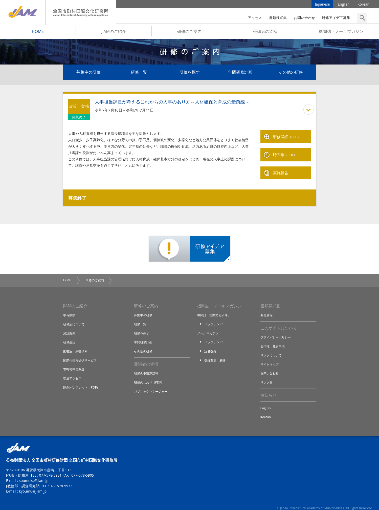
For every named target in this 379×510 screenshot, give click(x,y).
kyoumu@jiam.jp (33, 485)
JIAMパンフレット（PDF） (82, 380)
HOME (38, 33)
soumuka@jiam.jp (34, 475)
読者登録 (210, 344)
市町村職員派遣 (74, 362)
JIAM (22, 12)
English (343, 5)
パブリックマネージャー (152, 385)
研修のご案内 (189, 33)
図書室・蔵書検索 (76, 344)
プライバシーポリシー (276, 331)
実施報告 (280, 167)
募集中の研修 (88, 74)
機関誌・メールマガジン (341, 33)
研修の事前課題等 (147, 367)
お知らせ (268, 389)
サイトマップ (270, 358)
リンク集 (267, 376)
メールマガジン (208, 326)
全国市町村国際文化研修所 (81, 12)
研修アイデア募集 (336, 17)
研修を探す (190, 74)
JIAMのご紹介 (113, 33)
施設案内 (69, 326)
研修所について (74, 317)
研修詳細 (287, 137)
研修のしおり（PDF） (150, 376)
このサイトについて (278, 322)
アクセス (255, 17)
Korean (363, 5)
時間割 (285, 152)
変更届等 (267, 308)
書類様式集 (278, 17)
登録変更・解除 (215, 353)
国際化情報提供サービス (81, 353)
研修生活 (69, 335)
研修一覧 (139, 74)
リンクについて (271, 349)
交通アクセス (73, 371)
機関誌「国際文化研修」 (215, 308)
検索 (362, 18)
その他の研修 (291, 74)
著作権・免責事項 (273, 340)
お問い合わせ (304, 17)
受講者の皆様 (265, 33)
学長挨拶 (69, 308)
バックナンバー (215, 317)
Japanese (322, 5)
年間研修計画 (240, 74)
